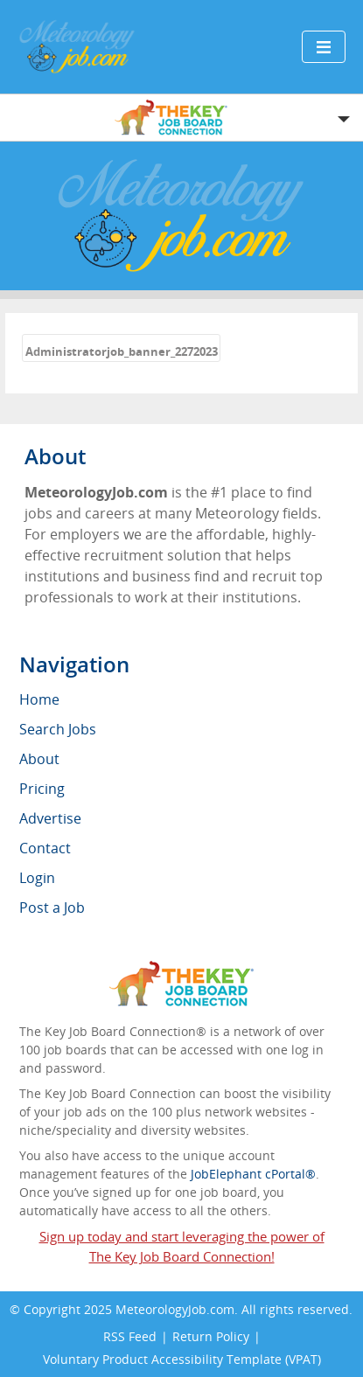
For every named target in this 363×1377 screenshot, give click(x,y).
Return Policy (210, 1336)
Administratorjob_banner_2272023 (121, 351)
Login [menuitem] (37, 877)
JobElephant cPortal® (253, 1173)
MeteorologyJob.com (174, 1309)
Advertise (50, 818)
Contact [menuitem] (45, 848)
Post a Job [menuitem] (52, 907)
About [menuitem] (39, 758)
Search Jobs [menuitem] (57, 729)
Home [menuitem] (39, 699)
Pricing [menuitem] (42, 788)
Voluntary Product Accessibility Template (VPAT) (182, 1359)
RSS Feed (130, 1336)
